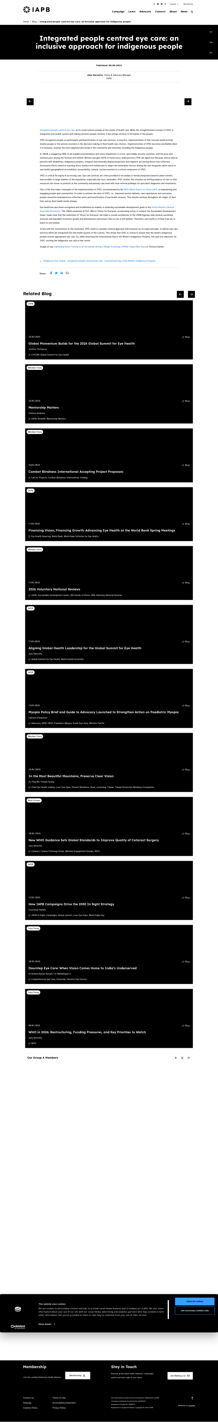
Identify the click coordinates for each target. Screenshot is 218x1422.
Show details (45, 1414)
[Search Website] (192, 12)
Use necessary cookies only (195, 1400)
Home (26, 22)
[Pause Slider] (182, 1058)
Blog (34, 22)
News (183, 11)
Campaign (114, 11)
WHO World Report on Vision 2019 (140, 189)
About (171, 11)
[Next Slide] (187, 102)
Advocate (142, 11)
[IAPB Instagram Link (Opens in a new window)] (165, 4)
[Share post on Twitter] (57, 274)
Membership (188, 4)
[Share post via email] (68, 274)
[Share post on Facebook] (52, 274)
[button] (174, 4)
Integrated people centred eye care (57, 130)
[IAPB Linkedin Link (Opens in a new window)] (161, 4)
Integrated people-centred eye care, (85, 261)
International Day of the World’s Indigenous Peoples (129, 261)
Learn (128, 11)
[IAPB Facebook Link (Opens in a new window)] (158, 4)
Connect (158, 11)
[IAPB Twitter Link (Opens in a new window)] (154, 4)
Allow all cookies (194, 1391)
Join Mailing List (179, 1376)
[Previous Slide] (30, 102)
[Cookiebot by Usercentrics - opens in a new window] (18, 1417)
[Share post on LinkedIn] (63, 274)
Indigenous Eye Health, (54, 261)
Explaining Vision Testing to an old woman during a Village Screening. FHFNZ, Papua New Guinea (100, 247)
